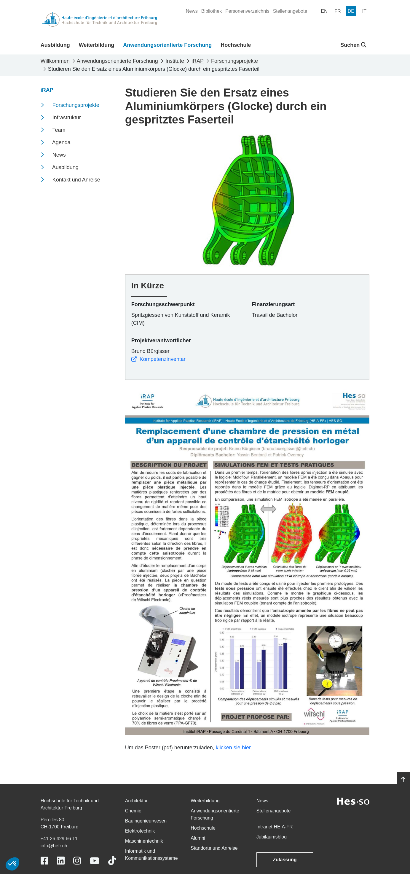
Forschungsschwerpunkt (163, 304)
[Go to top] (403, 779)
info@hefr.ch (54, 845)
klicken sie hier (233, 748)
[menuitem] (192, 11)
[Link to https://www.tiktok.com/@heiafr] (112, 861)
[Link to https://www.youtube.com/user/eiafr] (95, 861)
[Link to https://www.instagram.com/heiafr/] (77, 861)
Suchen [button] (353, 45)
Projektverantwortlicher (161, 340)
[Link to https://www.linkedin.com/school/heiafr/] (61, 861)
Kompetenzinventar (158, 359)
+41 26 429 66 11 (59, 838)
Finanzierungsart (273, 304)
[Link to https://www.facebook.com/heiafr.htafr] (44, 861)
